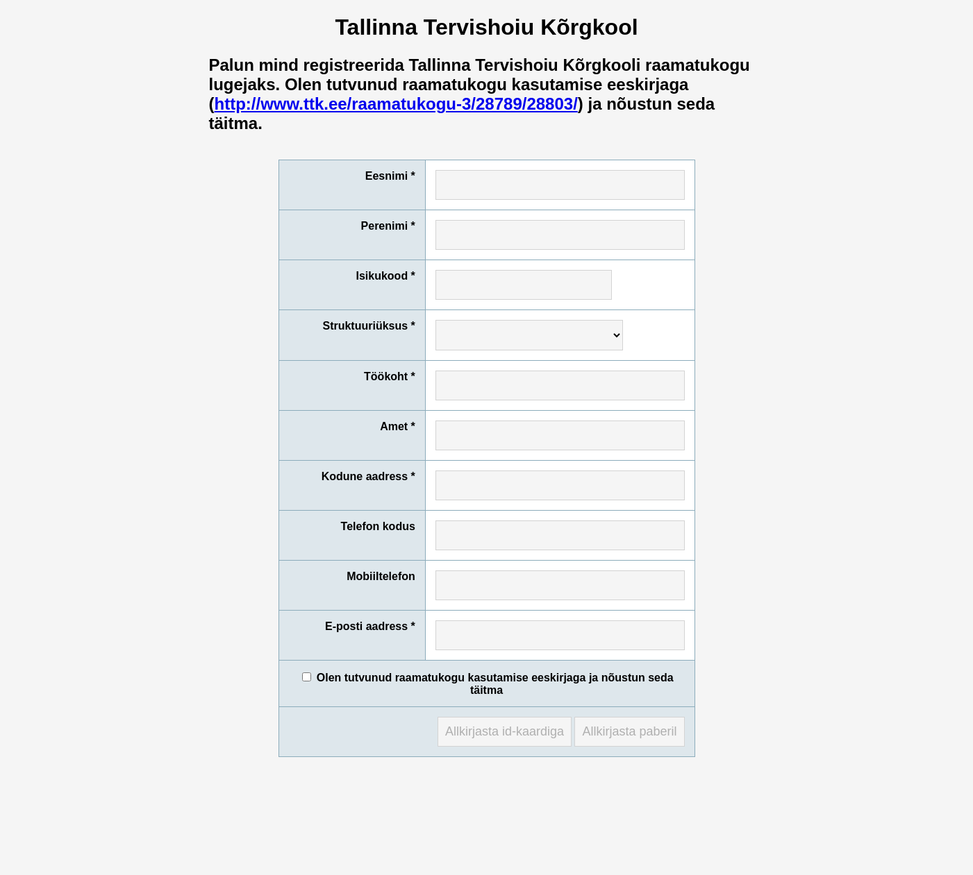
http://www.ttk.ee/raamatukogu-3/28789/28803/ (396, 103)
